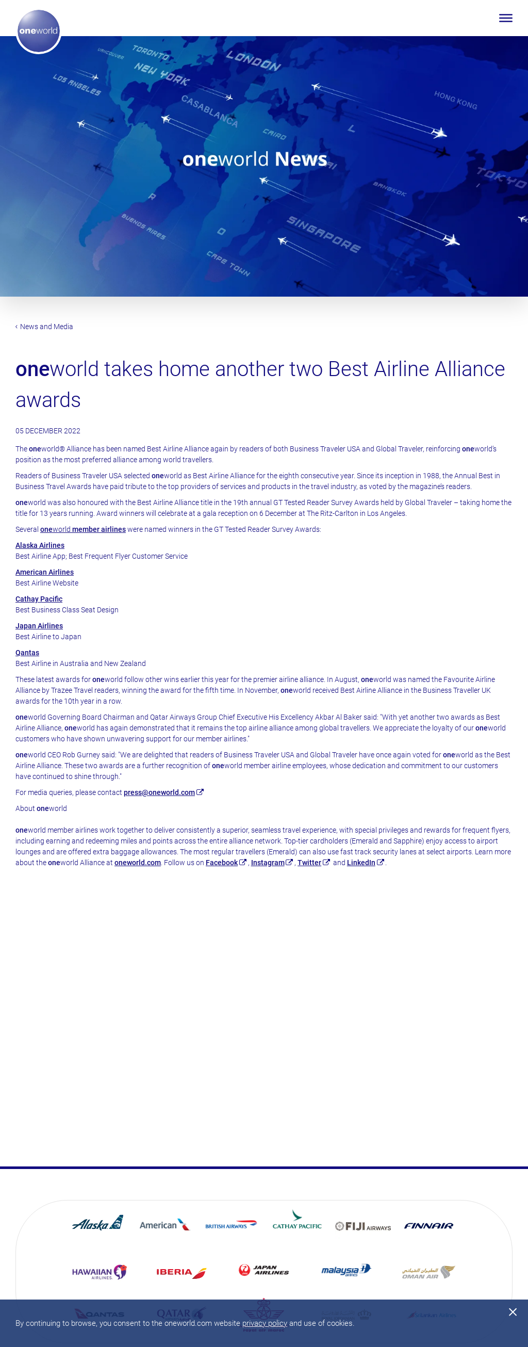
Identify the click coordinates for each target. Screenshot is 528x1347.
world (83, 529)
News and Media (44, 326)
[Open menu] (506, 18)
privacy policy (264, 1323)
